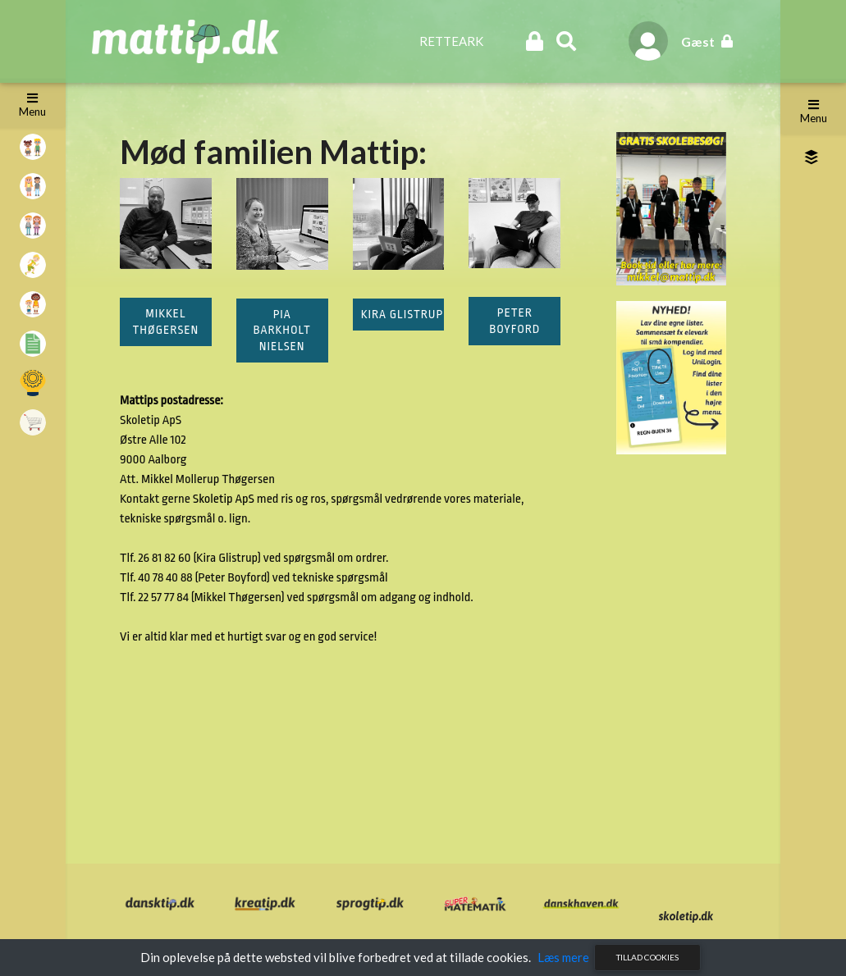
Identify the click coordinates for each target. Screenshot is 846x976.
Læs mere (563, 957)
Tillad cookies (647, 957)
